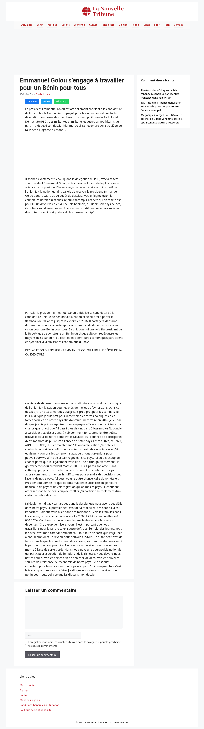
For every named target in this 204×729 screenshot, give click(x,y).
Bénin (40, 24)
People (135, 24)
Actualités (26, 24)
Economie (79, 24)
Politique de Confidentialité (36, 710)
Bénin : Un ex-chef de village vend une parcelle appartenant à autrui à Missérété (162, 118)
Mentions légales (30, 700)
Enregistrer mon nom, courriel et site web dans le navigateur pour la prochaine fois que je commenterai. (74, 643)
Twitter (46, 101)
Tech (167, 24)
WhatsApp (61, 101)
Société (66, 24)
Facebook (32, 101)
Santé (147, 24)
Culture (93, 24)
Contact (178, 24)
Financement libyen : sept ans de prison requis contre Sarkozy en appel (162, 106)
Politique (52, 24)
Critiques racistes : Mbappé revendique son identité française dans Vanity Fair (160, 93)
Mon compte (27, 685)
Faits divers (108, 24)
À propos (25, 690)
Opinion (123, 24)
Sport (157, 24)
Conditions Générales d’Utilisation (39, 705)
